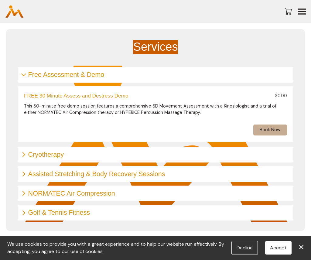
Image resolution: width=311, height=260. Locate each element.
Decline (245, 248)
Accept (278, 248)
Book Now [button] (270, 129)
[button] (289, 11)
